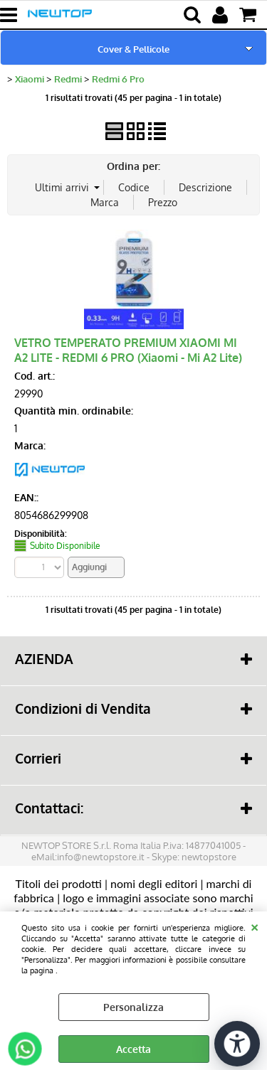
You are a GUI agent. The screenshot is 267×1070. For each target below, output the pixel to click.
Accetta (133, 1049)
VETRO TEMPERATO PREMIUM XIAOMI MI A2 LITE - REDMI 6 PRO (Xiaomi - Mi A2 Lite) (128, 350)
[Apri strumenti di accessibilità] (237, 1043)
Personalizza (133, 1007)
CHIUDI (254, 926)
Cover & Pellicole (133, 49)
